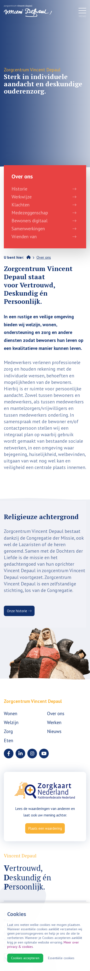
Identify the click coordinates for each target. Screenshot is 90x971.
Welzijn (11, 722)
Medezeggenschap (30, 213)
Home (28, 257)
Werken (54, 722)
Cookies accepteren (25, 958)
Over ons (43, 257)
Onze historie (19, 611)
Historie (19, 189)
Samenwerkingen (28, 228)
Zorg (8, 731)
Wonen (10, 713)
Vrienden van (24, 236)
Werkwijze (22, 197)
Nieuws (54, 731)
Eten (8, 740)
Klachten (21, 205)
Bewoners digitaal (30, 220)
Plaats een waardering (45, 828)
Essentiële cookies (61, 958)
